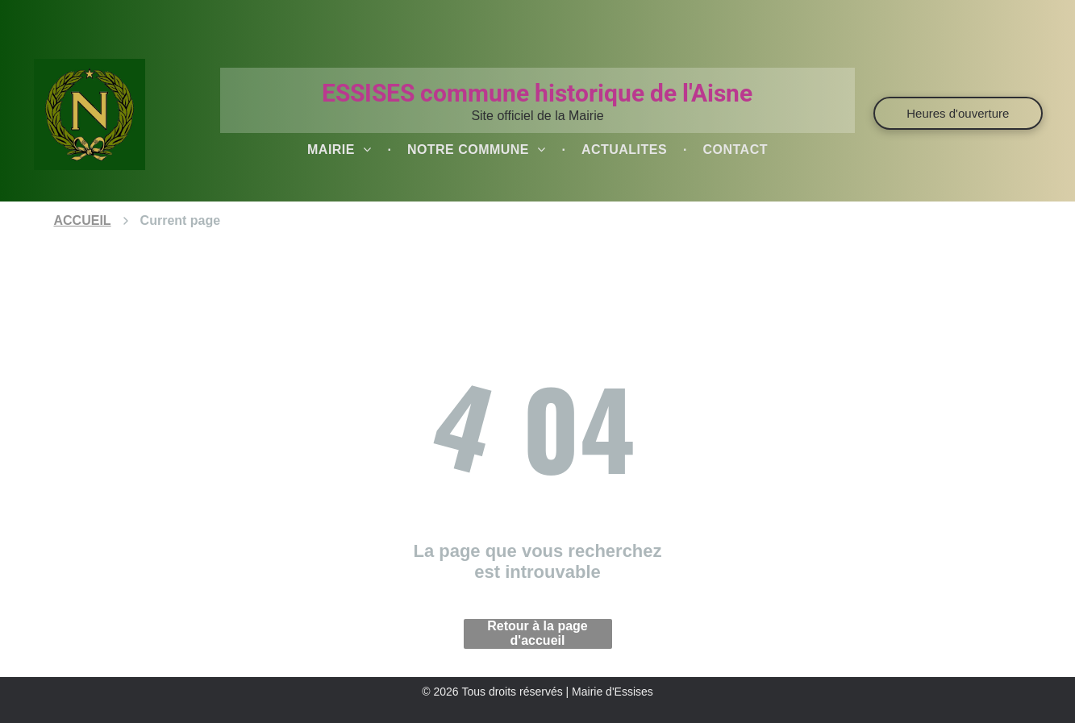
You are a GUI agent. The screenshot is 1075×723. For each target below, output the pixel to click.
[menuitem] (341, 150)
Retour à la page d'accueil (537, 633)
